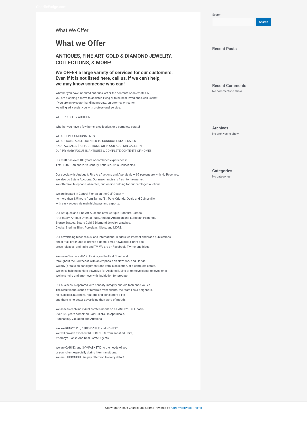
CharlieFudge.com (51, 6)
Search (216, 14)
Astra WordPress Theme (186, 408)
